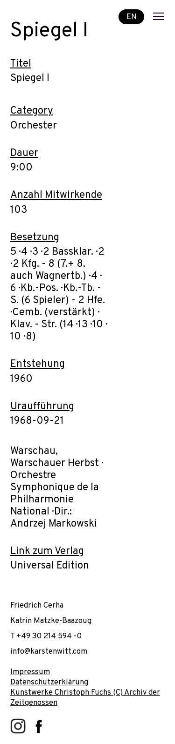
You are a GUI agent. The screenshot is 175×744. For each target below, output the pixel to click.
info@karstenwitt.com (48, 651)
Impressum (30, 672)
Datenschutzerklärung (49, 682)
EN (131, 16)
